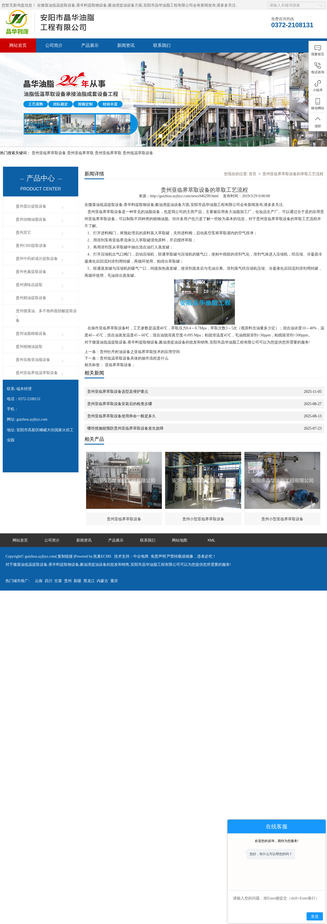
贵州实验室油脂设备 (33, 313)
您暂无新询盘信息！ (19, 5)
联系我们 (162, 45)
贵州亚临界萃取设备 (49, 106)
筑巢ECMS (102, 510)
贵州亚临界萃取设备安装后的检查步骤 (119, 357)
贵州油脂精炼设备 (31, 287)
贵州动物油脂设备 (31, 173)
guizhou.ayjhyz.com (31, 373)
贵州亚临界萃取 (80, 106)
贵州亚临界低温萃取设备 (37, 326)
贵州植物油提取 (29, 300)
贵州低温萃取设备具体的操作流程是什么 (134, 312)
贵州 (68, 535)
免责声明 (158, 510)
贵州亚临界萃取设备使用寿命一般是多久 (121, 370)
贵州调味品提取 (29, 238)
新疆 (77, 535)
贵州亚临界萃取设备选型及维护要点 (117, 345)
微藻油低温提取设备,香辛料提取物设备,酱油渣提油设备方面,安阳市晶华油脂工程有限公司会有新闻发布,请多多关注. (139, 5)
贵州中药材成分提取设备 (37, 212)
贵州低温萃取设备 (138, 106)
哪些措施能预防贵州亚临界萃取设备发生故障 (125, 382)
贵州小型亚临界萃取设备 (203, 472)
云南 (39, 535)
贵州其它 (23, 186)
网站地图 (179, 494)
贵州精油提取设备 (31, 252)
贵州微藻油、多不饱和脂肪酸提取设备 (46, 269)
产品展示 (90, 45)
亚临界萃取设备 (118, 319)
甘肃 (58, 535)
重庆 (114, 535)
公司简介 (54, 45)
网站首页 (18, 45)
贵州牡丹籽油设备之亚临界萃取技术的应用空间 (140, 305)
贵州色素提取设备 (31, 225)
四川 (48, 535)
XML (211, 494)
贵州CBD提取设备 (31, 199)
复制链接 (65, 510)
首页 (252, 127)
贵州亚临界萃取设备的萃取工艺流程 (292, 127)
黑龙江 (89, 535)
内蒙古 (102, 535)
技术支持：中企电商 (131, 510)
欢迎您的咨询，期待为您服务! (276, 841)
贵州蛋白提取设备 (31, 160)
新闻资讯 (126, 45)
